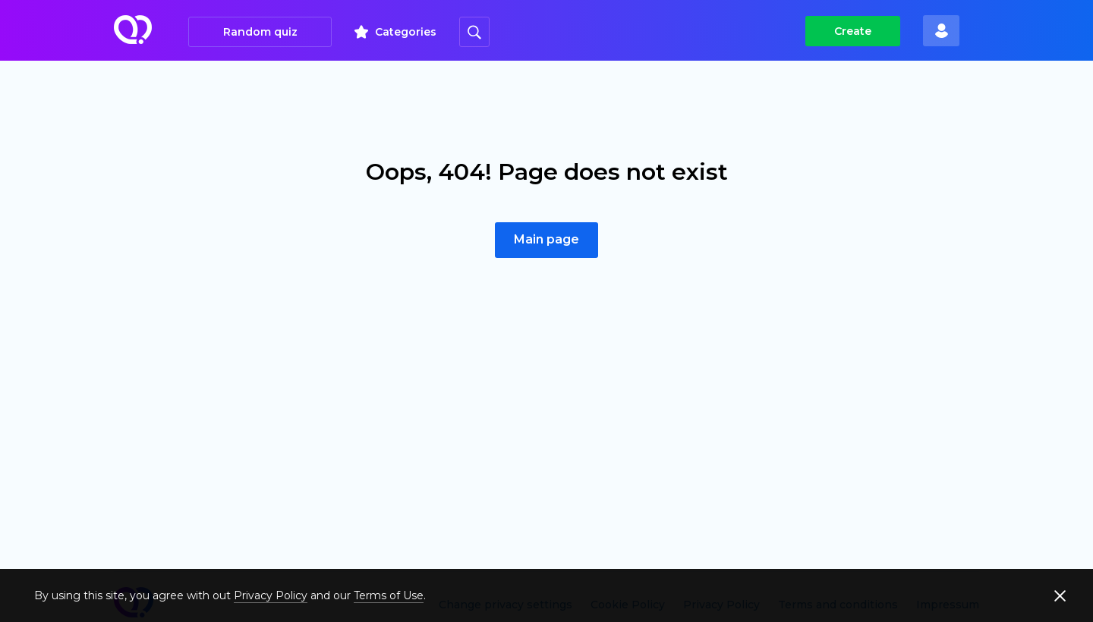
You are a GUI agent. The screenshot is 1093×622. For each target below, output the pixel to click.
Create (852, 31)
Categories (405, 32)
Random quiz (260, 32)
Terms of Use (389, 595)
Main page (546, 239)
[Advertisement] (546, 434)
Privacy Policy (270, 595)
